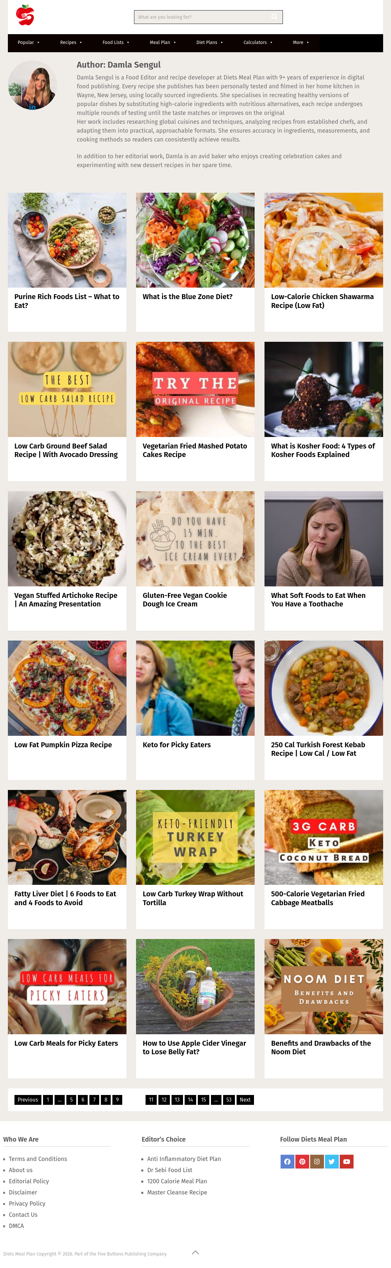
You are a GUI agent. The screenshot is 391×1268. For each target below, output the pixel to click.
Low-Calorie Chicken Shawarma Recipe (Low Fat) (322, 301)
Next (245, 1100)
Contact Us (23, 1214)
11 (151, 1100)
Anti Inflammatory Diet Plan (184, 1159)
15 (203, 1100)
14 (190, 1100)
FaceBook (287, 1162)
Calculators (258, 42)
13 (177, 1100)
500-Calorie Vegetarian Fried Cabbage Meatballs (318, 898)
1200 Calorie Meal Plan (177, 1181)
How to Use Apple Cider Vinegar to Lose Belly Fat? (194, 1047)
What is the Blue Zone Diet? (187, 296)
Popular (29, 42)
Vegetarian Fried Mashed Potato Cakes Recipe (195, 450)
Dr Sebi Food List (169, 1170)
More (301, 42)
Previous (28, 1100)
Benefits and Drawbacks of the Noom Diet (321, 1047)
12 (164, 1100)
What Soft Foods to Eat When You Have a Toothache (318, 599)
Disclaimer (23, 1192)
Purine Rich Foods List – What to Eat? (67, 301)
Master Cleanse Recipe (177, 1192)
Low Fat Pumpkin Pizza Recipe (63, 744)
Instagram (317, 1162)
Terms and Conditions (38, 1159)
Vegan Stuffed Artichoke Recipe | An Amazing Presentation (66, 599)
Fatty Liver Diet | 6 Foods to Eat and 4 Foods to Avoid (65, 898)
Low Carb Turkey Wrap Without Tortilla (193, 898)
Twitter (332, 1162)
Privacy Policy (27, 1203)
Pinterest (302, 1162)
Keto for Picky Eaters (177, 744)
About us (21, 1170)
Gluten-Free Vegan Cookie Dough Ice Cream (185, 599)
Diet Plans (210, 42)
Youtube (347, 1162)
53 (229, 1100)
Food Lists (116, 42)
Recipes (71, 42)
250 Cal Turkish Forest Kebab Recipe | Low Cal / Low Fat (318, 749)
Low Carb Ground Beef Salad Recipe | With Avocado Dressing (66, 450)
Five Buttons (110, 1254)
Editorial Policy (29, 1181)
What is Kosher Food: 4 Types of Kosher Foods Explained (323, 450)
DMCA (16, 1226)
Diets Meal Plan (19, 1254)
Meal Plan (163, 42)
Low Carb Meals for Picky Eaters (66, 1043)
